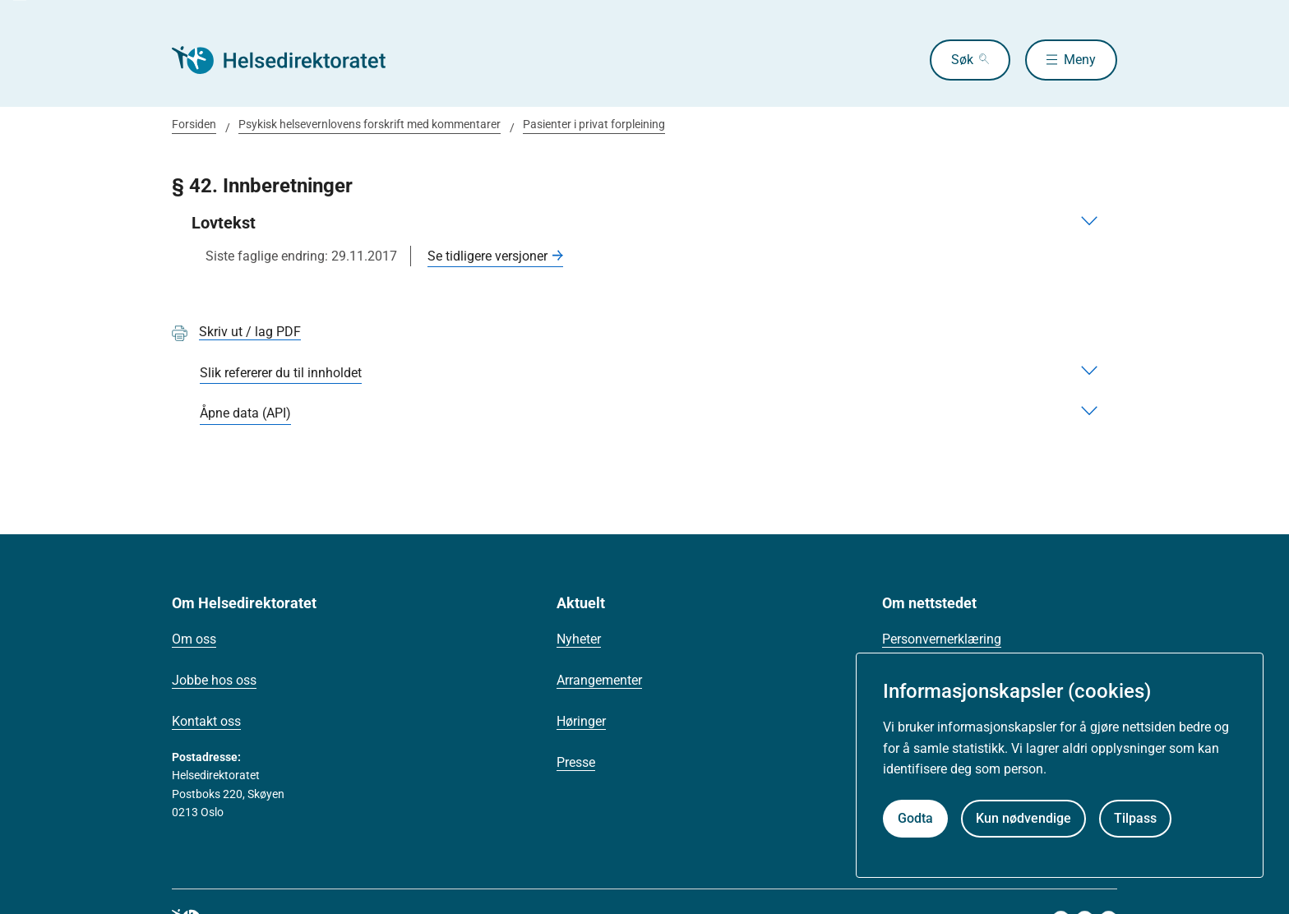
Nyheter (579, 639)
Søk (962, 59)
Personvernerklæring (941, 639)
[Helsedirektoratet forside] (290, 60)
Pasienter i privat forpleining (594, 124)
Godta (915, 818)
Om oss (194, 639)
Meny (1080, 59)
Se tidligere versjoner (487, 256)
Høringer (581, 721)
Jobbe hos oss (214, 680)
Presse (576, 762)
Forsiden (194, 124)
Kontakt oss (206, 721)
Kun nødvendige (1023, 818)
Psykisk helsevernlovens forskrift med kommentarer (369, 124)
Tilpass (1135, 818)
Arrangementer (599, 680)
